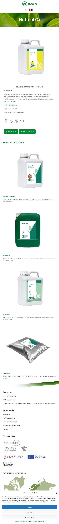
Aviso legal (41, 521)
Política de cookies (20, 521)
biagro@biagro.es (9, 400)
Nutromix (6, 373)
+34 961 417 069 (9, 396)
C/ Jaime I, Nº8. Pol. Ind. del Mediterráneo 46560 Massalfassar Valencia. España (29, 404)
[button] (56, 493)
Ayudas (5, 429)
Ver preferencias (29, 517)
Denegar (29, 512)
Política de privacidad (31, 521)
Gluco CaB (6, 314)
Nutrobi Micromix (9, 196)
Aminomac (6, 255)
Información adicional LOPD (11, 425)
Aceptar (29, 507)
